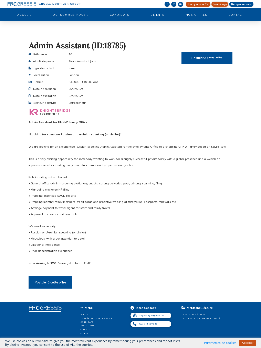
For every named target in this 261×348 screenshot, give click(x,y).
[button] (219, 4)
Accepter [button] (247, 342)
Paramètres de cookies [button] (220, 343)
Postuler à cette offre (207, 58)
